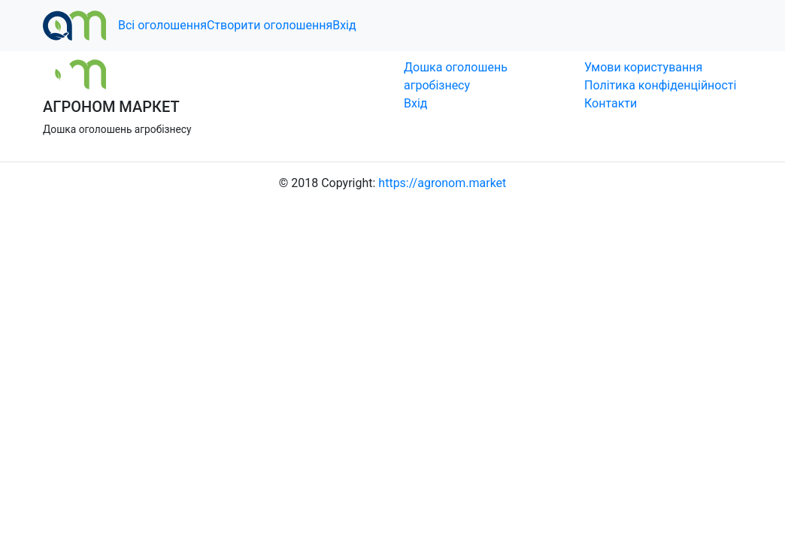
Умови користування (643, 67)
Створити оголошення (269, 25)
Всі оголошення (162, 25)
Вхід (344, 25)
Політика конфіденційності (660, 85)
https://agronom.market (442, 183)
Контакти (610, 103)
